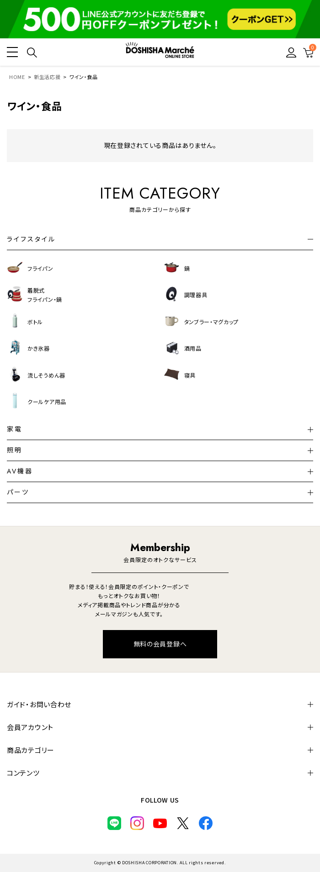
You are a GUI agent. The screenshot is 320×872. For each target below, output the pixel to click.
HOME (17, 76)
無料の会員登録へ (160, 643)
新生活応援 (47, 76)
